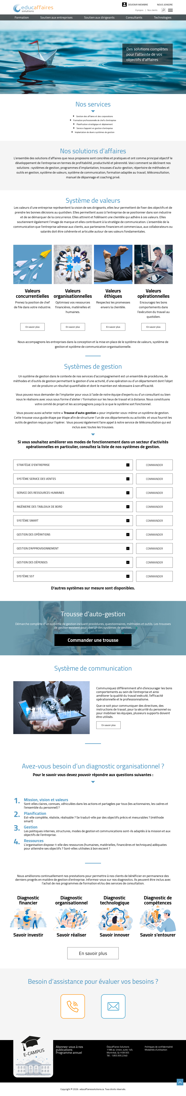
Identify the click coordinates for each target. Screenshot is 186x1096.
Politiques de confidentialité (159, 1047)
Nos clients (152, 10)
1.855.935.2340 (119, 1055)
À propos (139, 10)
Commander (154, 465)
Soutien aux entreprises (56, 17)
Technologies (162, 17)
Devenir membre (138, 4)
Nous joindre (165, 4)
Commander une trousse (93, 640)
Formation (22, 17)
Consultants (134, 17)
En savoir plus (33, 327)
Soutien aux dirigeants (99, 17)
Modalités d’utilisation (156, 1049)
